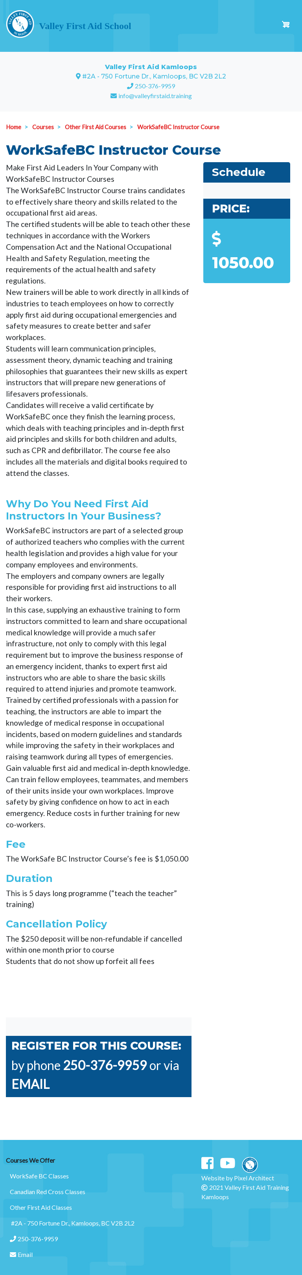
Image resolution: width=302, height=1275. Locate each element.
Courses (43, 126)
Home (13, 126)
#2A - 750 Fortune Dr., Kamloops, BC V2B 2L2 (72, 1223)
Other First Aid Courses (95, 126)
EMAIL (31, 1084)
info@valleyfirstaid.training (155, 95)
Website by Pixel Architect (237, 1178)
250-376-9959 (155, 86)
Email (21, 1254)
